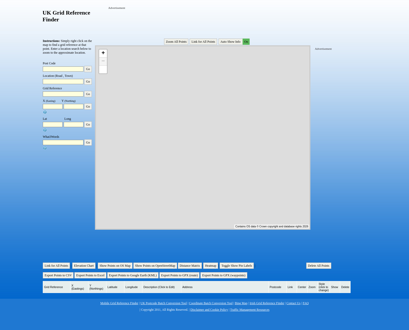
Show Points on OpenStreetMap (155, 265)
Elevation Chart (84, 265)
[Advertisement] (203, 21)
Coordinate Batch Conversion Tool (211, 303)
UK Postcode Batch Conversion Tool (164, 303)
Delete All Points (318, 265)
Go (88, 69)
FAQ (306, 303)
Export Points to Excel (90, 275)
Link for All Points (203, 41)
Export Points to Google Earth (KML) (133, 275)
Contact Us (293, 303)
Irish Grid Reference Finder (267, 303)
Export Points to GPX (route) (179, 275)
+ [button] (103, 53)
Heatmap (210, 265)
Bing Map (241, 303)
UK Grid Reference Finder (66, 16)
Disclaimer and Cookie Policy (209, 310)
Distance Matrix (190, 265)
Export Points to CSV (58, 275)
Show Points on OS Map (115, 265)
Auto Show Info (234, 42)
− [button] (103, 61)
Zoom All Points (176, 41)
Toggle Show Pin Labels (236, 265)
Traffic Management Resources (249, 310)
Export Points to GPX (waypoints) (223, 275)
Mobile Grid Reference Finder (119, 303)
